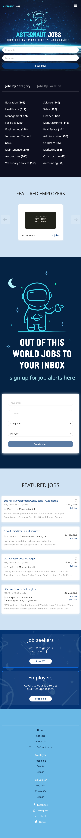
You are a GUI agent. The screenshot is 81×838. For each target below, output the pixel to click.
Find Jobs (40, 66)
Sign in (40, 772)
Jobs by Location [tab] (49, 86)
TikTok (40, 821)
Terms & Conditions (40, 747)
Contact (40, 735)
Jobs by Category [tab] (17, 86)
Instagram (43, 810)
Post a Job (40, 760)
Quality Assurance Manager (19, 558)
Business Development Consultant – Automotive (31, 500)
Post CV (40, 661)
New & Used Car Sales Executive (22, 531)
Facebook (42, 804)
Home (40, 730)
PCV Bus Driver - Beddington (20, 589)
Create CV (40, 791)
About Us (40, 741)
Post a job (40, 698)
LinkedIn (42, 816)
